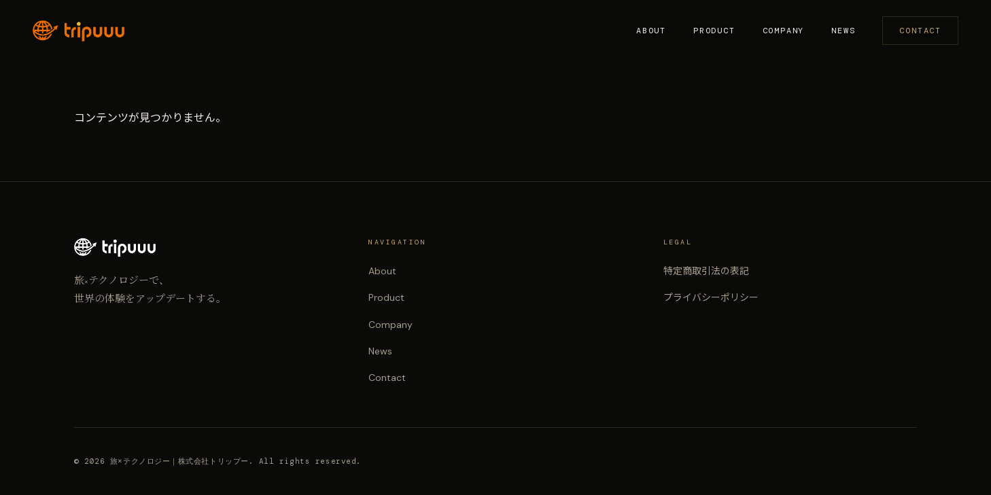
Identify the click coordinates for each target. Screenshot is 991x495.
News (843, 30)
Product (714, 30)
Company (784, 30)
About (651, 30)
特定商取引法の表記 (706, 271)
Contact (920, 30)
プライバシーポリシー (711, 297)
